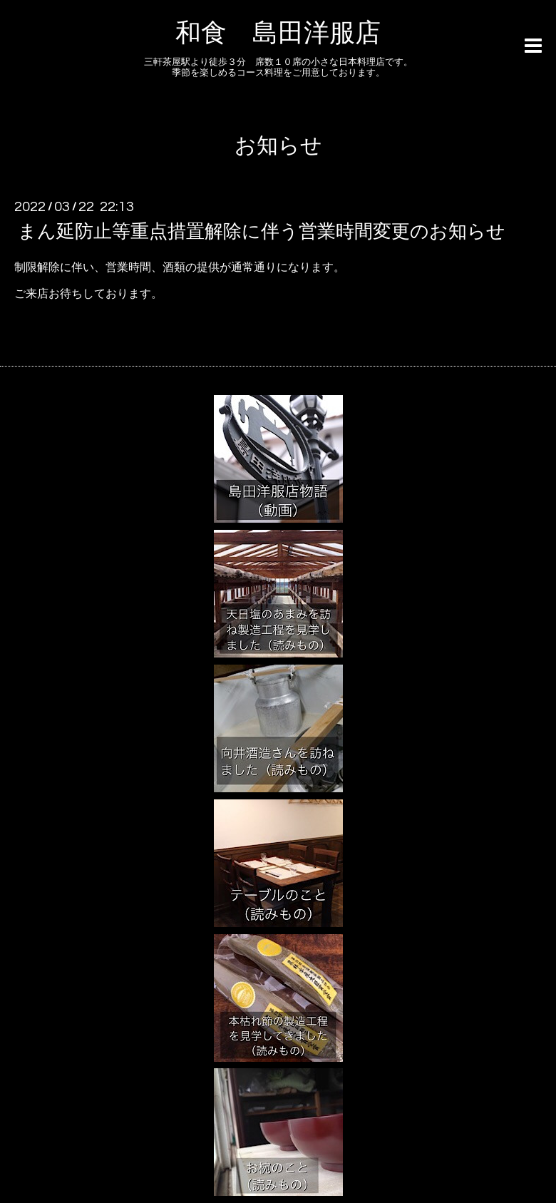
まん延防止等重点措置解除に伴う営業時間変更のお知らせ (261, 231)
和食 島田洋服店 (278, 33)
